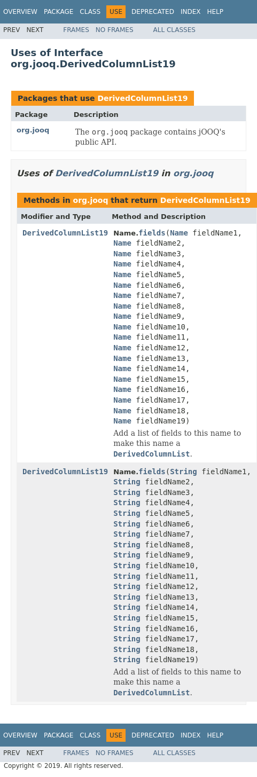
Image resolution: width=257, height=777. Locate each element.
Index (191, 11)
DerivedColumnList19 (142, 98)
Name (179, 233)
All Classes (174, 30)
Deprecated (152, 11)
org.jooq (33, 130)
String (183, 471)
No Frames (115, 30)
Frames (76, 30)
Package (58, 11)
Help (215, 11)
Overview (20, 11)
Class (90, 11)
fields (152, 233)
